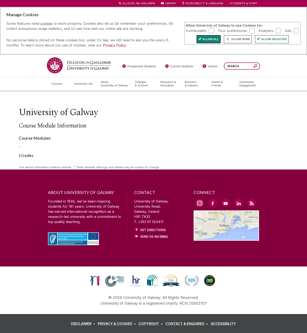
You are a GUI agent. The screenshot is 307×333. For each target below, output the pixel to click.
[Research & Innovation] (169, 84)
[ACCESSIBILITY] (223, 323)
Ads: (288, 30)
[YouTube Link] (225, 203)
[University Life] (84, 84)
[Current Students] (179, 66)
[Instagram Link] (199, 203)
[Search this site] (255, 66)
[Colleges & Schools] (144, 84)
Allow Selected (274, 39)
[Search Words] (242, 66)
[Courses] (59, 84)
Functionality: (196, 30)
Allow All (211, 39)
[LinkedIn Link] (238, 203)
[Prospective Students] (139, 66)
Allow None (240, 39)
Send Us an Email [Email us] (154, 236)
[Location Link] (226, 238)
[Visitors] (210, 66)
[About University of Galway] (114, 84)
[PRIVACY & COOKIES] (118, 323)
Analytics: (266, 30)
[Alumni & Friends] (222, 84)
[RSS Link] (251, 203)
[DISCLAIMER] (84, 323)
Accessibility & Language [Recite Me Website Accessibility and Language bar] (202, 3)
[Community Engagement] (247, 84)
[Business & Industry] (194, 84)
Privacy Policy (114, 45)
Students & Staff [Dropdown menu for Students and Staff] (244, 3)
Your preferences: (233, 30)
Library (170, 3)
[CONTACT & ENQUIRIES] (187, 323)
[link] (95, 280)
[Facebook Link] (212, 203)
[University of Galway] (79, 65)
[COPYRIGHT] (151, 323)
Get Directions (153, 230)
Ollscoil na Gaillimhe (138, 3)
